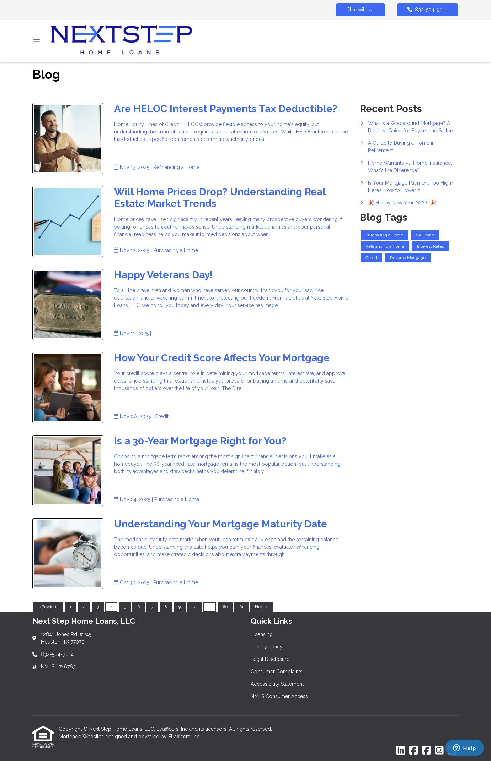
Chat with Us (360, 9)
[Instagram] (439, 750)
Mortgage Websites (82, 736)
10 (194, 606)
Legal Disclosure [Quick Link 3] (270, 659)
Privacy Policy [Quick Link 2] (267, 647)
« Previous (48, 606)
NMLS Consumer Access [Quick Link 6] (279, 696)
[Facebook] (413, 750)
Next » (261, 606)
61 (241, 606)
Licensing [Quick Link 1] (262, 634)
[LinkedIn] (400, 750)
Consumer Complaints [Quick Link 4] (277, 671)
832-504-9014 (427, 9)
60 (225, 606)
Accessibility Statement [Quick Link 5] (277, 684)
